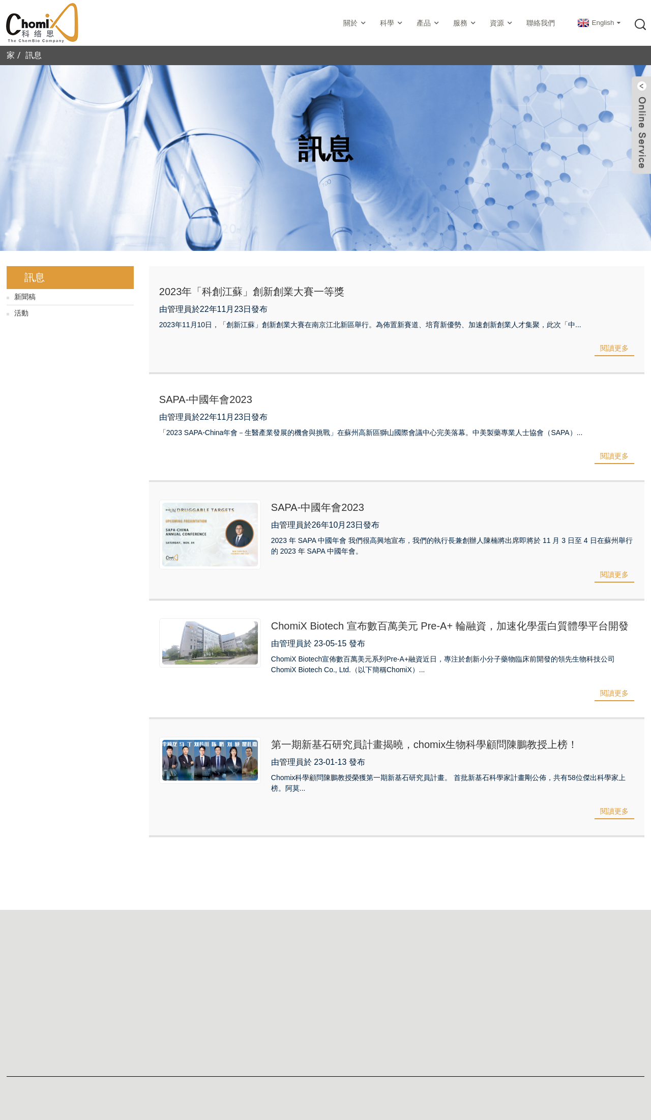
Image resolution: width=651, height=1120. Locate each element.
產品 (429, 23)
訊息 (33, 55)
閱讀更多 (614, 348)
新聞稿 (25, 297)
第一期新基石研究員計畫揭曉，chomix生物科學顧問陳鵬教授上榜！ (424, 744)
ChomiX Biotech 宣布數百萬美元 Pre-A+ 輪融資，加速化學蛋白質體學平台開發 (450, 625)
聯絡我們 (540, 23)
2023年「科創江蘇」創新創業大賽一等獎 (252, 291)
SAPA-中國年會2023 (205, 399)
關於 (355, 23)
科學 (392, 23)
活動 (21, 313)
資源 (502, 23)
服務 (465, 23)
